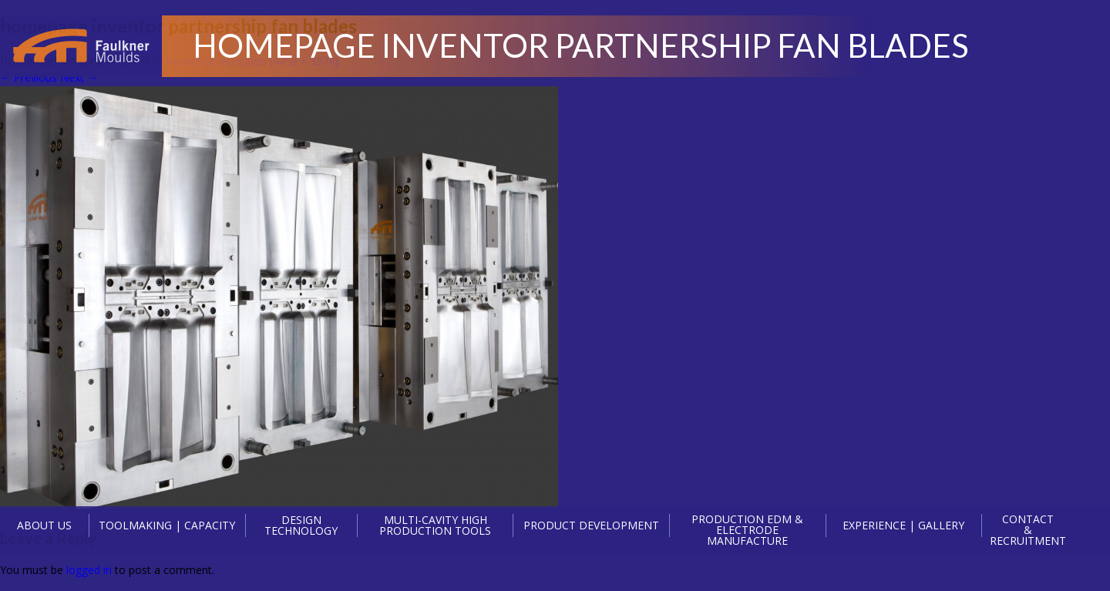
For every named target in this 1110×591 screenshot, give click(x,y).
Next (79, 77)
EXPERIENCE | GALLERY (903, 525)
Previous (28, 77)
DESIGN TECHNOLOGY (301, 525)
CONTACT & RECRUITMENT (1028, 530)
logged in (89, 569)
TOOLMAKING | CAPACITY (167, 525)
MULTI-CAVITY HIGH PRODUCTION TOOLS (435, 525)
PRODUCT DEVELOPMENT (591, 525)
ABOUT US (44, 525)
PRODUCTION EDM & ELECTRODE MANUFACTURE (747, 530)
